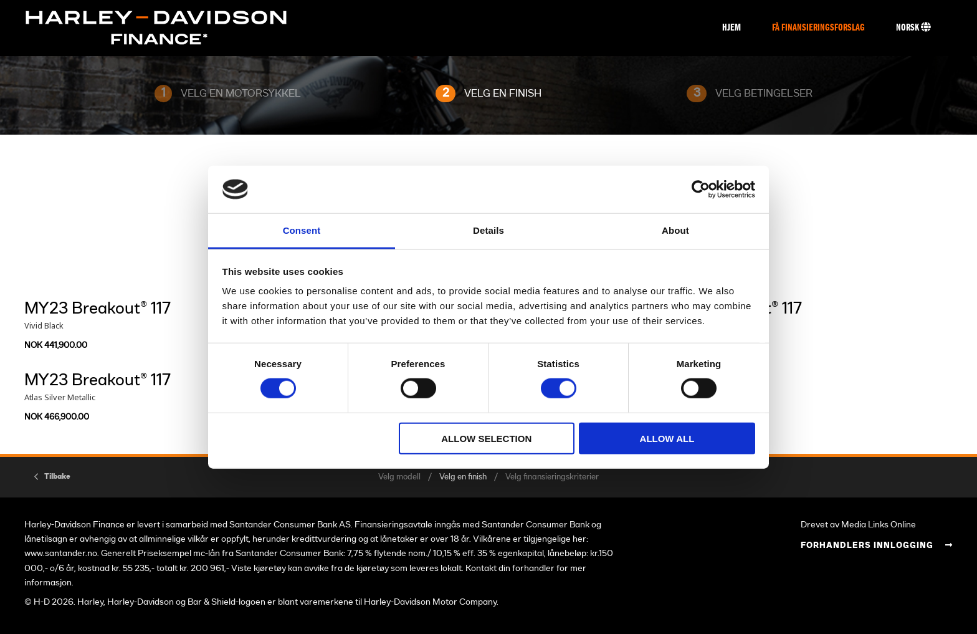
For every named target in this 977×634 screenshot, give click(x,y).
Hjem (731, 28)
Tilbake (57, 476)
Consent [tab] (302, 230)
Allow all (667, 438)
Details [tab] (488, 230)
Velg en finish (463, 477)
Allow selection (486, 438)
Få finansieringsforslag (818, 28)
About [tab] (675, 230)
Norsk (913, 27)
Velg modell (399, 477)
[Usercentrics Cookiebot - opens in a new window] (700, 189)
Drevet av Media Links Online (858, 524)
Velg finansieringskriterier (552, 477)
